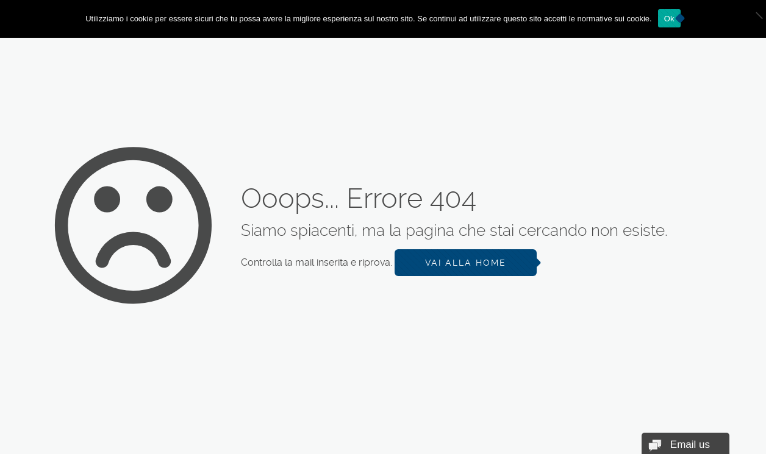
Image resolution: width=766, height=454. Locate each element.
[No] (751, 19)
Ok (669, 18)
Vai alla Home (465, 263)
